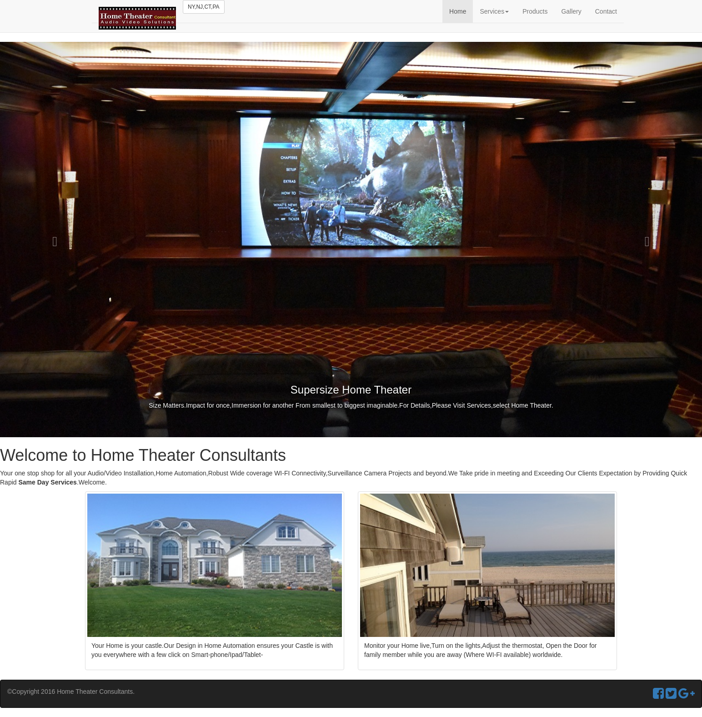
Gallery (571, 11)
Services (494, 11)
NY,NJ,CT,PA (204, 7)
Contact (606, 11)
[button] (52, 239)
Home (457, 11)
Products (534, 11)
